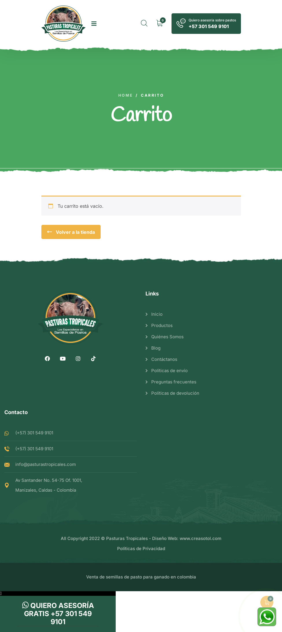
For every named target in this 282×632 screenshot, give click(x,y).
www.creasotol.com (200, 538)
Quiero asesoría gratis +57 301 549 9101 (58, 613)
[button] (58, 593)
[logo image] (63, 23)
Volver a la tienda (75, 232)
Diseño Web (164, 538)
